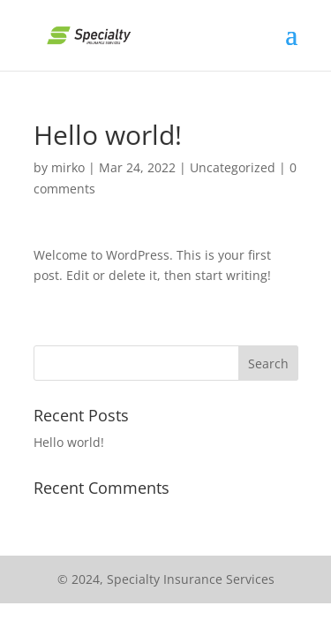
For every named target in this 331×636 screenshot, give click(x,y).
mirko (68, 167)
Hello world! (69, 442)
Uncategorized (232, 167)
